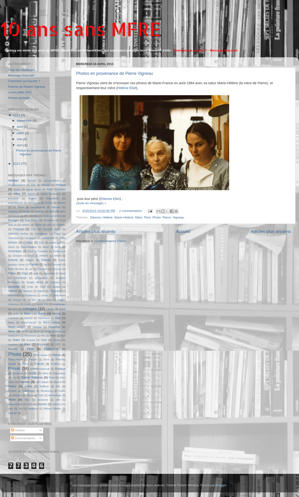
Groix (30, 286)
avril (20, 145)
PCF (58, 344)
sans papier (42, 382)
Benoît (15, 215)
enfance (43, 255)
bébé (62, 211)
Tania (30, 395)
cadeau (25, 224)
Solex (28, 386)
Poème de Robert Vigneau (26, 86)
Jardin (44, 295)
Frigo (24, 273)
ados (33, 185)
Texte (12, 399)
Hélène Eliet (126, 88)
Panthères (43, 344)
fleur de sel (25, 269)
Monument (30, 335)
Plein (25, 364)
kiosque (17, 299)
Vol (20, 408)
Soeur (12, 386)
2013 (17, 115)
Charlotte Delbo (52, 229)
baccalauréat (38, 207)
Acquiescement (16, 185)
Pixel (46, 359)
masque (37, 327)
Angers (32, 198)
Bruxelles (49, 220)
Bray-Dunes (31, 220)
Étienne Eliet (110, 199)
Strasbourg (46, 390)
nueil (44, 340)
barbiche (13, 211)
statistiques (28, 390)
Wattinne (33, 408)
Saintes (24, 382)
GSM (43, 286)
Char (33, 229)
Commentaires (23, 438)
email (31, 255)
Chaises (60, 224)
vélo (58, 399)
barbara (56, 207)
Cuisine (28, 242)
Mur (63, 335)
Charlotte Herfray (18, 233)
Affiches (45, 185)
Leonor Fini (42, 304)
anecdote (13, 198)
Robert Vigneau (32, 377)
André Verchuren (51, 193)
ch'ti (49, 224)
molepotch (14, 335)
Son (58, 386)
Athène (61, 202)
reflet (45, 373)
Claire (57, 233)
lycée (16, 313)
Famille (34, 264)
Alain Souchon (56, 189)
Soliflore (44, 386)
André (31, 193)
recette (32, 373)
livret (62, 309)
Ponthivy (56, 364)
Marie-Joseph (16, 327)
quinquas (18, 373)
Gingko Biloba (34, 282)
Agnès (17, 189)
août (20, 126)
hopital (41, 291)
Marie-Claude (28, 322)
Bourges (13, 220)
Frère (12, 273)
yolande (12, 413)
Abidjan (13, 180)
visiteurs (57, 404)
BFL (26, 215)
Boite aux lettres (52, 215)
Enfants (13, 260)
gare (36, 273)
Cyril (41, 242)
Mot (43, 335)
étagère (29, 260)
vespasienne (15, 404)
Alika (16, 194)
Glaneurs (55, 282)
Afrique (60, 185)
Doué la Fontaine (38, 251)
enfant (57, 255)
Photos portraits (19, 98)
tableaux (17, 395)
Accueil (183, 231)
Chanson (18, 229)
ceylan (38, 224)
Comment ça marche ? (24, 81)
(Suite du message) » (91, 203)
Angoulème (52, 198)
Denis (11, 247)
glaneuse (14, 286)
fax (45, 264)
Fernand (56, 264)
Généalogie (20, 277)
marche (28, 318)
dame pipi (55, 242)
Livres (50, 309)
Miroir (36, 331)
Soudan (12, 390)
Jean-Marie (59, 295)
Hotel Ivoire (14, 295)
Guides (57, 286)
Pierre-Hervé (15, 359)
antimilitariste (15, 202)
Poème (39, 364)
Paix (27, 344)
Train (27, 399)
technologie (54, 395)
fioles (11, 269)
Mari (58, 318)
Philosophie (51, 349)
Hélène (108, 217)
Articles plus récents (95, 231)
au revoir (18, 207)
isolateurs (31, 295)
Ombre (57, 340)
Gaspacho (49, 273)
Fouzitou (42, 269)
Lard (49, 299)
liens (14, 309)
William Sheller (52, 408)
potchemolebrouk (40, 368)
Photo (157, 217)
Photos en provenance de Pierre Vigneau (114, 73)
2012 (17, 163)
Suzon (61, 390)
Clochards (14, 238)
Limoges (29, 309)
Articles (18, 430)
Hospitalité (55, 291)
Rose (52, 377)
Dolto (58, 247)
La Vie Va (34, 299)
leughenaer (59, 304)
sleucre (57, 382)
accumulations (52, 180)
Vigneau (178, 217)
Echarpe (17, 255)
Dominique (15, 251)
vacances (42, 399)
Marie (11, 322)
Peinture (13, 349)
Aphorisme (34, 202)
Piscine (33, 359)
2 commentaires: (131, 211)
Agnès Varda (33, 189)
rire (14, 377)
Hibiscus (27, 291)
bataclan (39, 211)
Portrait (14, 368)
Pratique (60, 368)
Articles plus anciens (271, 231)
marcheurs (44, 318)
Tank (40, 395)
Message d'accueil (21, 75)
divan (46, 247)
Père (147, 217)
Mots (53, 335)
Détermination (28, 247)
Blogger (221, 485)
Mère (138, 217)
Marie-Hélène (123, 217)
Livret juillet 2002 (20, 92)
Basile (26, 211)
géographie (41, 277)
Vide (29, 404)
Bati (51, 211)
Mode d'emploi (53, 331)
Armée (49, 202)
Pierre (166, 217)
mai (20, 139)
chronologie (41, 233)
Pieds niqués (40, 355)
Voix (10, 408)
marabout (13, 318)
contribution (47, 238)
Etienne (95, 217)
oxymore (13, 344)
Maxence (54, 327)
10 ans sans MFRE (80, 29)
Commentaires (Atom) (111, 241)
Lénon (27, 304)
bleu (36, 215)
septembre (25, 120)
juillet (21, 133)
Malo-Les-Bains (35, 313)
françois (56, 269)
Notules (30, 340)
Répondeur (59, 373)
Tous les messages (21, 70)
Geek (62, 273)
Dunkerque (59, 251)
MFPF (24, 331)
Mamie (56, 313)
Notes (16, 340)
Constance (31, 238)
